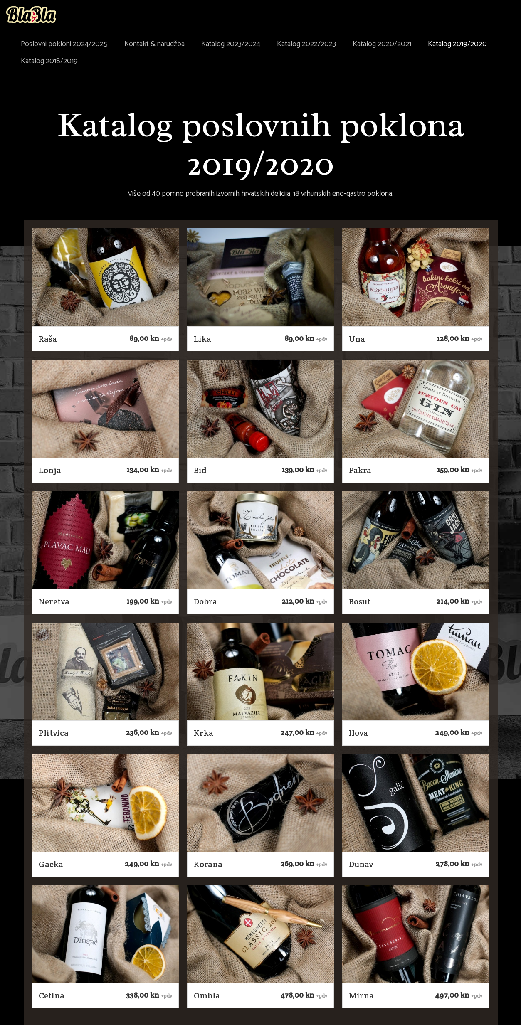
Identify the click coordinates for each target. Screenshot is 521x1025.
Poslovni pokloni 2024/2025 (64, 44)
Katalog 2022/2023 (306, 44)
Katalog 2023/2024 (230, 44)
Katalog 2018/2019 (49, 61)
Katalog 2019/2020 (457, 44)
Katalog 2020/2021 (382, 44)
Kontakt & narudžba (154, 44)
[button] (105, 277)
